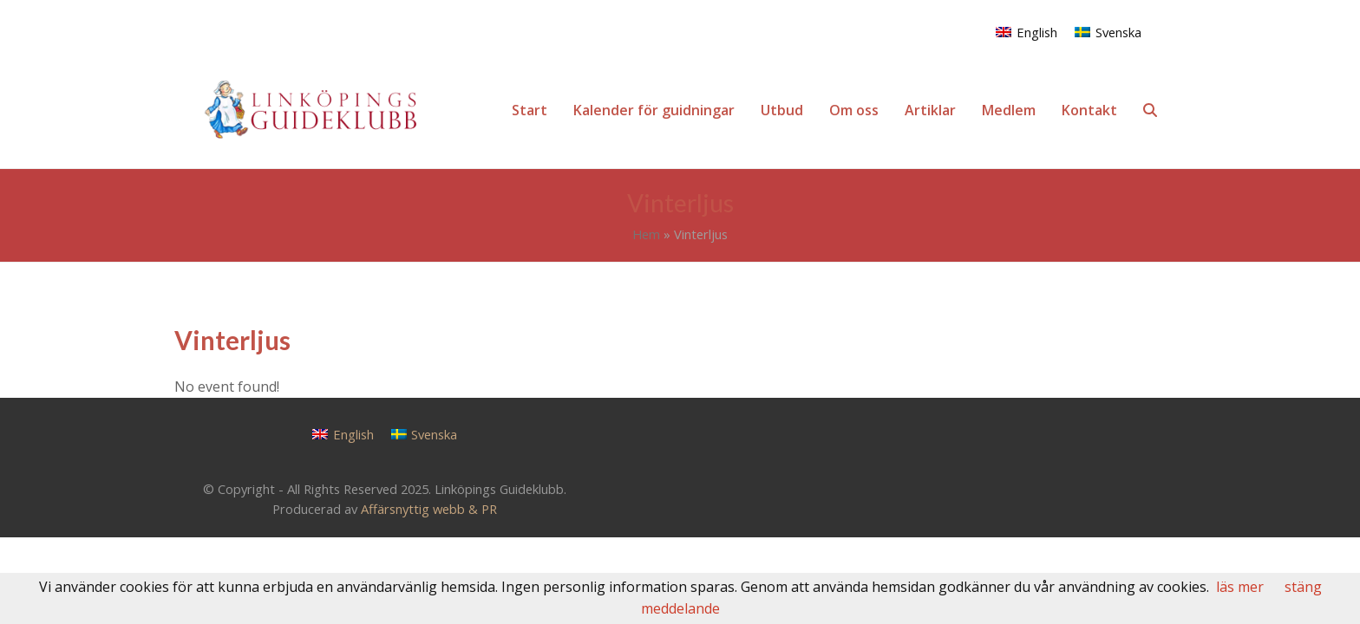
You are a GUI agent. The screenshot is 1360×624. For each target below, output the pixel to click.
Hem (646, 234)
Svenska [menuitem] (1118, 32)
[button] (1150, 110)
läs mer (1240, 586)
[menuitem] (1026, 31)
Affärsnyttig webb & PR (429, 508)
